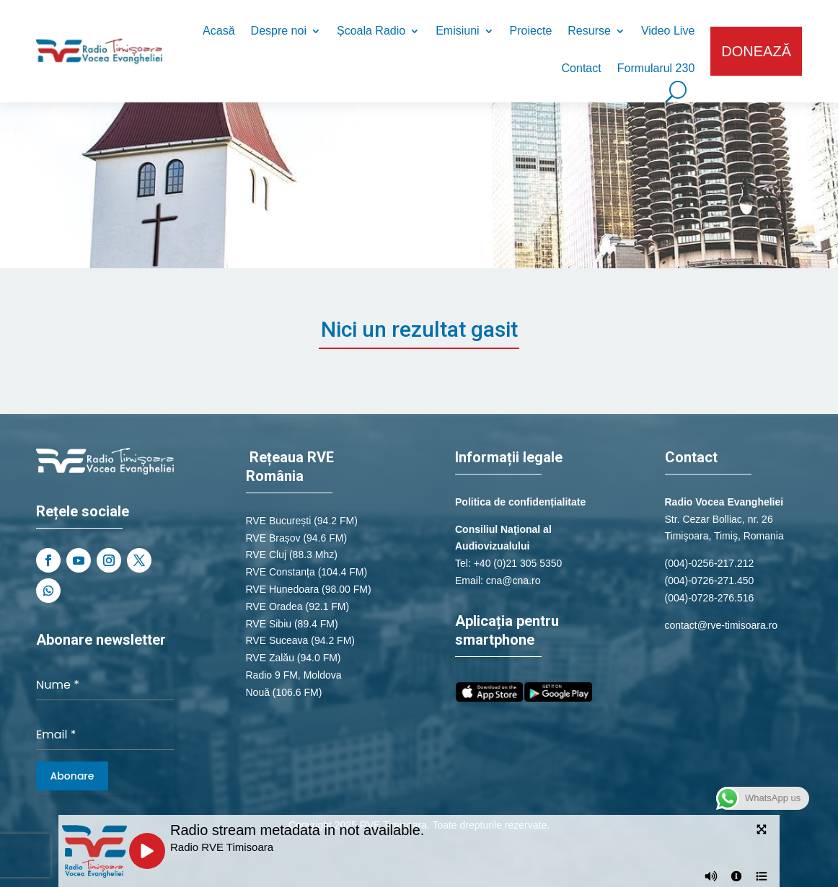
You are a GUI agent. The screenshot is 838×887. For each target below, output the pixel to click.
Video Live (667, 31)
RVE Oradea (274, 606)
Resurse (589, 31)
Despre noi (278, 31)
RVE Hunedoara (282, 589)
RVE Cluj (266, 554)
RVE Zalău (270, 657)
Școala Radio (371, 31)
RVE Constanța (280, 572)
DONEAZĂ (756, 51)
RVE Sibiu (269, 624)
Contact (581, 68)
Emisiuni (457, 31)
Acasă (218, 31)
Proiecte (531, 31)
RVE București (279, 520)
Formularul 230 (656, 68)
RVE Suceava (277, 640)
